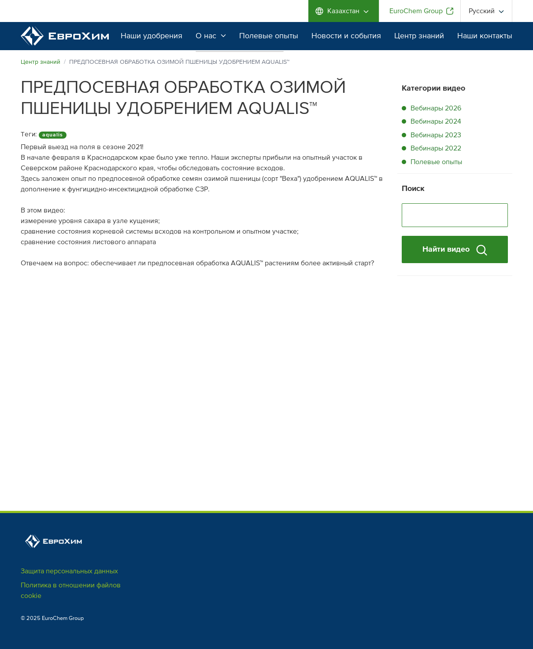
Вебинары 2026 (436, 108)
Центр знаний (419, 35)
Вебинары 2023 (436, 135)
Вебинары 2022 (436, 148)
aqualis (52, 135)
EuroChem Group (416, 11)
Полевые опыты (268, 35)
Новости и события (346, 35)
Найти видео (454, 249)
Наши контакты (484, 35)
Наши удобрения (151, 35)
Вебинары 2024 (436, 121)
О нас (211, 35)
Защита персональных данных (69, 571)
